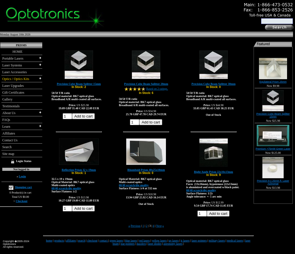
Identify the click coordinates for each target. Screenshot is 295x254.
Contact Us (10, 140)
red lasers (144, 240)
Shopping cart (23, 187)
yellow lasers (159, 240)
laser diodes (155, 243)
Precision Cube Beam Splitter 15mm (79, 83)
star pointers (128, 243)
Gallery (7, 99)
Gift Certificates (13, 93)
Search (7, 147)
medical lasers (235, 240)
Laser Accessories (14, 72)
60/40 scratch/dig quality (66, 188)
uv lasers (174, 240)
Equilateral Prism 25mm (273, 81)
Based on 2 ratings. (157, 88)
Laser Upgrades (13, 86)
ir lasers (185, 240)
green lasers (116, 240)
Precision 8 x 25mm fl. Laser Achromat (273, 182)
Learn (6, 127)
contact (103, 240)
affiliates (71, 240)
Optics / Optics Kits (15, 79)
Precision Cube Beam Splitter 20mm (146, 83)
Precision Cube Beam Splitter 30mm (213, 83)
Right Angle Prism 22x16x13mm (213, 171)
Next (159, 225)
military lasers (217, 240)
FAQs (6, 120)
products (59, 240)
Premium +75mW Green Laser (273, 148)
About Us (8, 113)
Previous (135, 225)
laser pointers (199, 240)
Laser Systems (12, 65)
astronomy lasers (173, 243)
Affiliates (8, 133)
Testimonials (11, 106)
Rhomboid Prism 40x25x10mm (146, 169)
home (49, 240)
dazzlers (141, 243)
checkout (92, 240)
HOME (12, 52)
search (81, 240)
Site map (8, 154)
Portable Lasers (12, 58)
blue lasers (131, 240)
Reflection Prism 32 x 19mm (79, 169)
